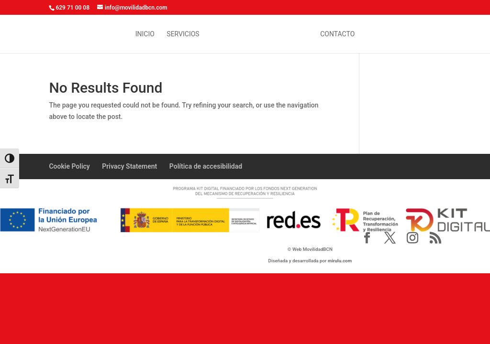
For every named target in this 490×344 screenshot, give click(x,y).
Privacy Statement (129, 166)
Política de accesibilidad (205, 166)
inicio (145, 34)
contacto (337, 34)
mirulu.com (340, 260)
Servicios (183, 34)
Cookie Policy (69, 166)
